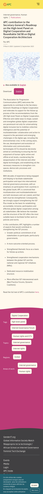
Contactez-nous (10, 474)
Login (5, 467)
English (23, 85)
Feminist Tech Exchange (14, 451)
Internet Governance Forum (23, 328)
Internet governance (21, 342)
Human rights (24, 371)
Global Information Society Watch (18, 440)
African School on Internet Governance (21, 447)
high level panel (18, 322)
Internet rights (19, 348)
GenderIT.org (9, 437)
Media (6, 463)
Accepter (34, 486)
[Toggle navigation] (38, 4)
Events (6, 460)
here (37, 292)
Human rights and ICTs (22, 336)
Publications (16, 17)
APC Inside (8, 471)
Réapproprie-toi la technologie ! (18, 444)
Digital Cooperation (20, 315)
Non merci (35, 491)
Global (17, 357)
